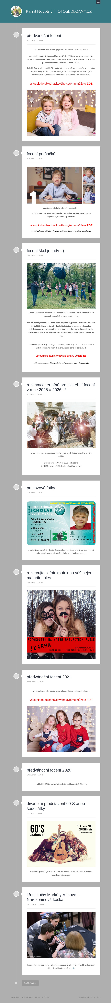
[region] (61, 113)
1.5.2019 (30, 813)
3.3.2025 (30, 394)
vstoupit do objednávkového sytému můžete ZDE (61, 83)
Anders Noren (90, 997)
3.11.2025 (31, 40)
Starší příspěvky (30, 983)
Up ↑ (98, 997)
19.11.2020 (31, 775)
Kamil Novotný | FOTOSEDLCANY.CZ (59, 11)
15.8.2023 (31, 493)
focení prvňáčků (41, 154)
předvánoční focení (44, 35)
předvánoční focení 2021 (49, 677)
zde (73, 968)
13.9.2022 (31, 582)
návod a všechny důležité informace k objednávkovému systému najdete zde (61, 231)
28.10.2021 (31, 682)
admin (40, 40)
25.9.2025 (31, 159)
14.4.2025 (31, 255)
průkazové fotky (41, 488)
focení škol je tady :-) (45, 250)
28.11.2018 (31, 904)
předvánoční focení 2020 (49, 770)
